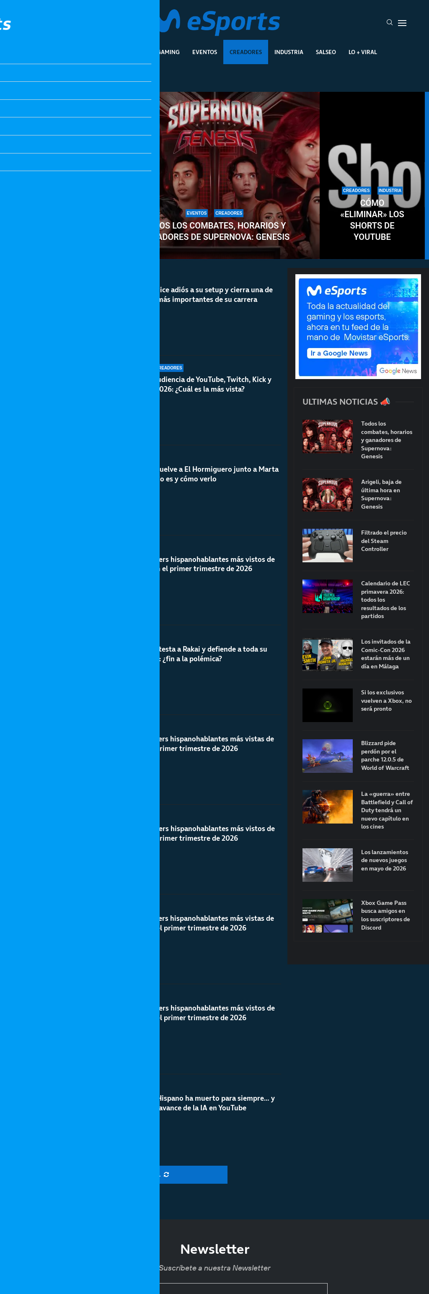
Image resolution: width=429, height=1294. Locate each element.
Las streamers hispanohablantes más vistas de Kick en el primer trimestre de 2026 (198, 747)
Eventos (204, 52)
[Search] (389, 23)
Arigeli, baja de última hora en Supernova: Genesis (381, 494)
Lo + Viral (363, 52)
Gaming (168, 52)
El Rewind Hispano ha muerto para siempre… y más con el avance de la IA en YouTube (199, 1115)
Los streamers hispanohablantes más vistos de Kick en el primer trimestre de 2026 (199, 847)
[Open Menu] (402, 23)
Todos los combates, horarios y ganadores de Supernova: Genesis (214, 231)
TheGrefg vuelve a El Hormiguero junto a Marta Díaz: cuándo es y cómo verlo (201, 474)
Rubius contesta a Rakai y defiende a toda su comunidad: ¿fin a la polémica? (195, 654)
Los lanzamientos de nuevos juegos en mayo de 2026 (384, 860)
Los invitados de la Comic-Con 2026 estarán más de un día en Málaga (386, 654)
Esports (132, 52)
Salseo (326, 52)
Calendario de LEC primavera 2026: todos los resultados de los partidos (385, 599)
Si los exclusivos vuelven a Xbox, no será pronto (386, 701)
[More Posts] (143, 1175)
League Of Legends (80, 52)
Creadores (246, 52)
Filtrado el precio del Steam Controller (384, 541)
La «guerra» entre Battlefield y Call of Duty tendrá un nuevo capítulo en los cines (387, 810)
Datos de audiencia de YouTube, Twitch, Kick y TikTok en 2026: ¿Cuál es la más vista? (197, 384)
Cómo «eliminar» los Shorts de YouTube (372, 220)
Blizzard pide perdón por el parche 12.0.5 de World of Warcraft (385, 755)
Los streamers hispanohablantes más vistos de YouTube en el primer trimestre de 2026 (199, 564)
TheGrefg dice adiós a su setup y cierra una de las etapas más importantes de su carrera (198, 294)
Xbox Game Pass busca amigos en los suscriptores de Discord (385, 915)
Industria (288, 52)
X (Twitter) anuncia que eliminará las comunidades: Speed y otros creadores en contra (57, 209)
